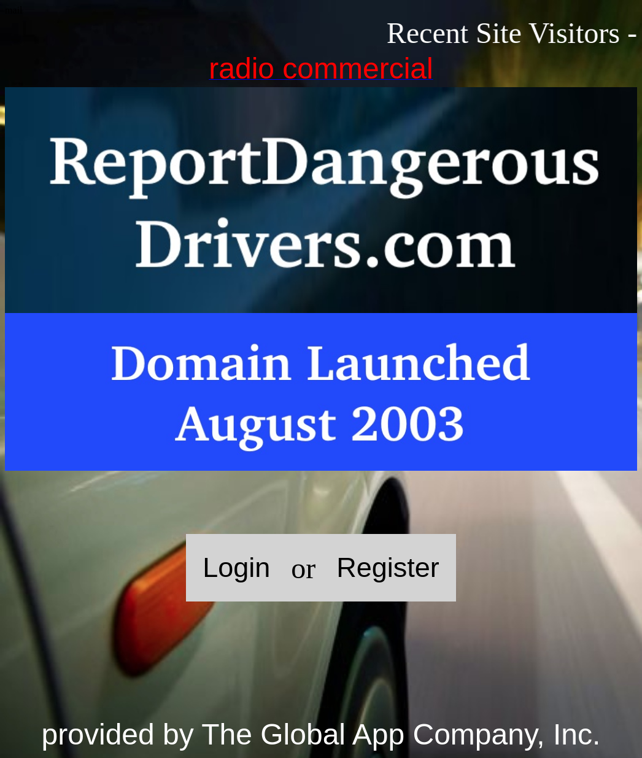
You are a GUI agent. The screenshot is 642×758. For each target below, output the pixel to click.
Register (387, 567)
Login (236, 567)
